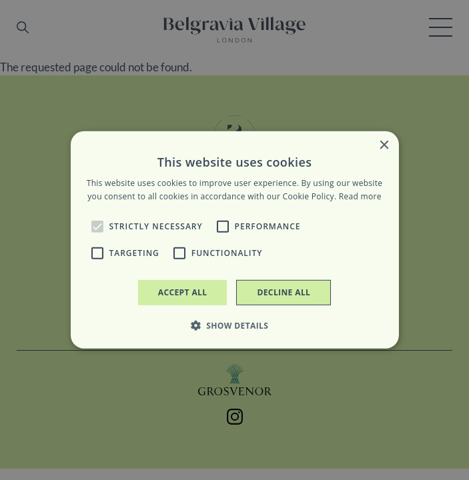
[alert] (234, 240)
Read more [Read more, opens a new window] (360, 196)
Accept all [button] (182, 292)
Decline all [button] (283, 292)
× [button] (384, 146)
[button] (96, 226)
